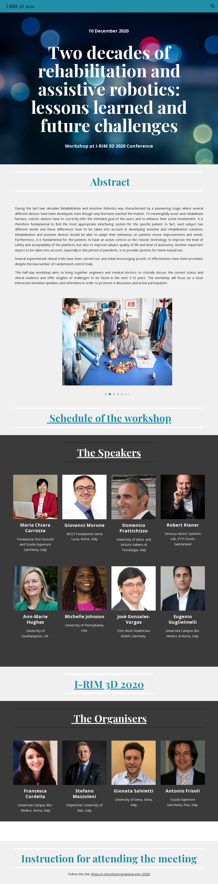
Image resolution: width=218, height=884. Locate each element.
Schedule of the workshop (109, 417)
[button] (212, 6)
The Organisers (109, 718)
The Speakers (109, 452)
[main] (109, 31)
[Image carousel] (117, 346)
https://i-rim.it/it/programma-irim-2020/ (120, 874)
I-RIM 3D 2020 (109, 683)
